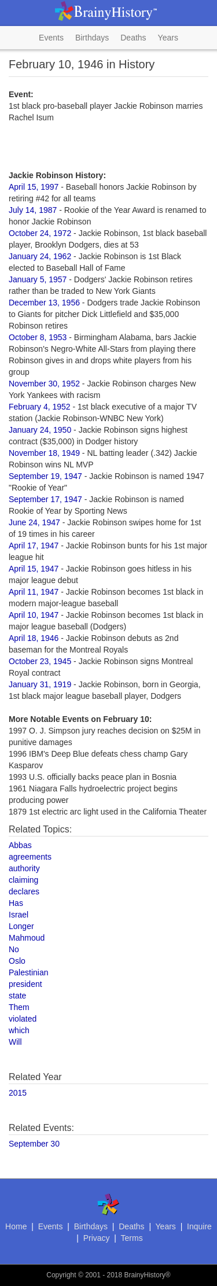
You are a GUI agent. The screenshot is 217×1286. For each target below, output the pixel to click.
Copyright (61, 1275)
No (14, 949)
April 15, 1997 (33, 186)
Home (16, 1226)
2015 (18, 1092)
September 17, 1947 (45, 499)
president (25, 984)
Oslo (17, 961)
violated (22, 1018)
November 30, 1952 (44, 383)
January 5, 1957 (38, 279)
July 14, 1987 (33, 210)
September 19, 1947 (45, 476)
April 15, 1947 (33, 568)
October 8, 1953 (38, 337)
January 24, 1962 (40, 256)
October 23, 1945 (40, 661)
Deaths (133, 37)
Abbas (20, 845)
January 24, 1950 (40, 429)
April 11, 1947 (33, 591)
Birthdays (92, 37)
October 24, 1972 (40, 233)
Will (15, 1042)
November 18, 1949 (44, 453)
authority (24, 868)
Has (16, 903)
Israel (18, 914)
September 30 (34, 1143)
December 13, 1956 (44, 302)
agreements (30, 856)
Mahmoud (27, 937)
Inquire (199, 1226)
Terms (132, 1238)
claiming (23, 880)
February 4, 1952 (40, 406)
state (17, 995)
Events (51, 37)
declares (24, 891)
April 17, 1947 (33, 545)
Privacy (96, 1238)
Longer (21, 926)
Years (168, 37)
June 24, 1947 (34, 522)
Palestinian (29, 972)
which (19, 1030)
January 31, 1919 (40, 684)
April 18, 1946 (33, 638)
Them (19, 1007)
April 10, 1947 (33, 615)
